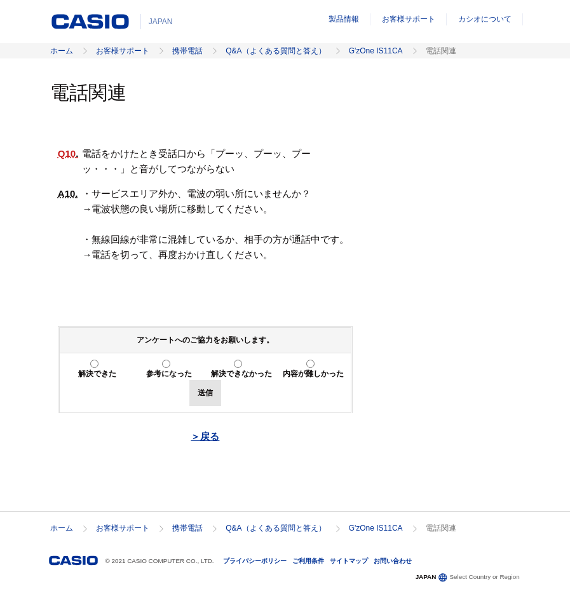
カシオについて (485, 19)
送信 (205, 392)
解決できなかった (241, 373)
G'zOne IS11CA (376, 50)
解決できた (97, 373)
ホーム (61, 50)
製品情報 (344, 19)
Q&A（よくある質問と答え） (275, 50)
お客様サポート (408, 19)
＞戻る (205, 436)
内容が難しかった (313, 373)
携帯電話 (187, 50)
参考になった (169, 373)
